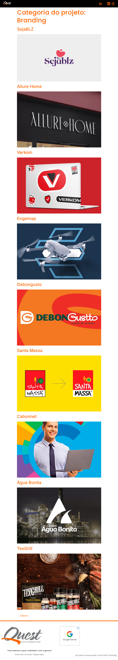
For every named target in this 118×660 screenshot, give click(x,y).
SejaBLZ (25, 29)
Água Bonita (29, 482)
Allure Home (29, 86)
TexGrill (24, 548)
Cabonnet (27, 416)
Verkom (24, 152)
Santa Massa (30, 350)
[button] (100, 3)
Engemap (26, 218)
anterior (22, 615)
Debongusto (29, 284)
